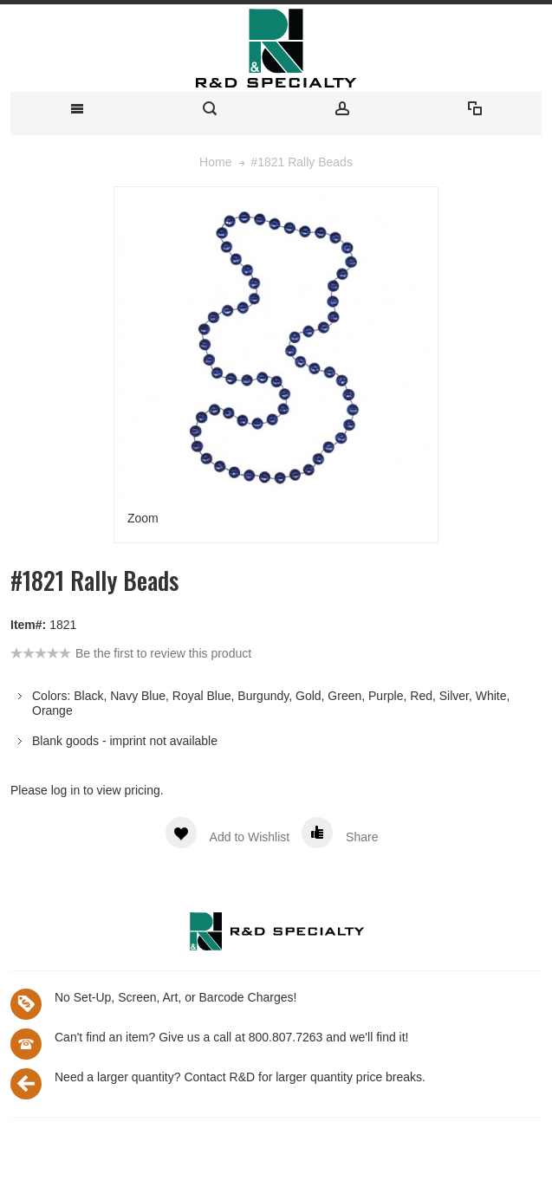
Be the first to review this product (163, 653)
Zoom (143, 518)
